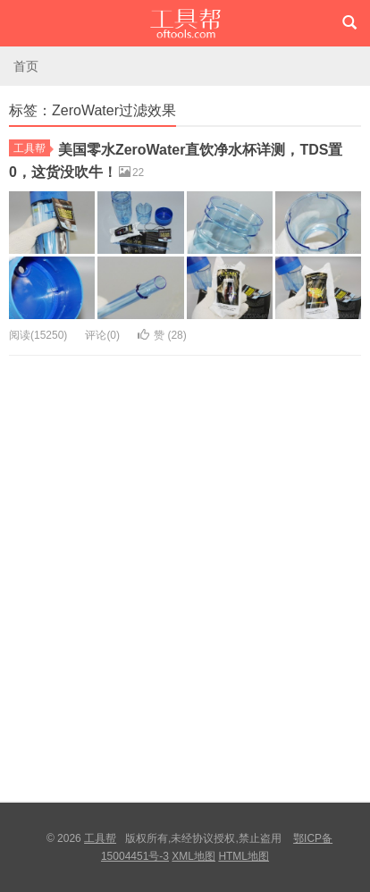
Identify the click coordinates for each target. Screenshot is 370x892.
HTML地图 (243, 856)
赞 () (162, 335)
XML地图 (193, 856)
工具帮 (185, 23)
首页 (25, 66)
